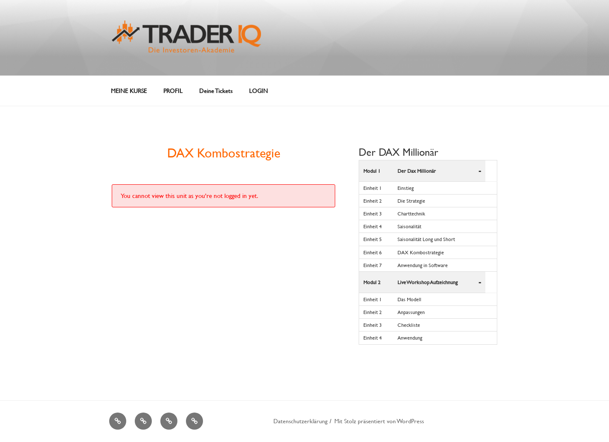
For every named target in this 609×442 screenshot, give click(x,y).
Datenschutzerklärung (300, 420)
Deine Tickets (215, 90)
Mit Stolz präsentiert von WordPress (379, 420)
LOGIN (258, 90)
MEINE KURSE (129, 90)
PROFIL (173, 90)
